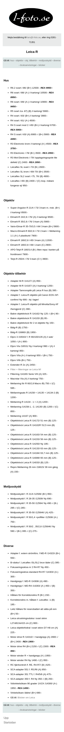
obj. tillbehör (31, 60)
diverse (56, 60)
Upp (6, 717)
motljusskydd (45, 60)
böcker (42, 65)
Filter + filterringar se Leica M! (25, 369)
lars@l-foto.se (34, 37)
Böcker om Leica (26, 697)
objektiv (19, 60)
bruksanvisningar (28, 65)
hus (12, 60)
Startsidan (10, 722)
